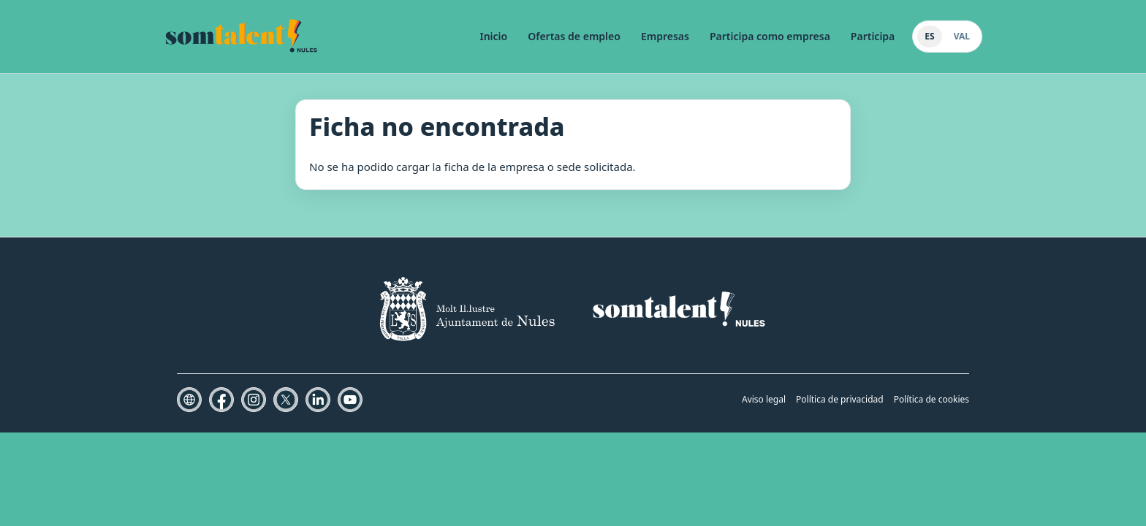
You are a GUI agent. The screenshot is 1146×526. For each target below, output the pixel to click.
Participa (873, 36)
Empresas (665, 36)
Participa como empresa (770, 36)
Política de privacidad (840, 399)
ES (929, 36)
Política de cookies (931, 399)
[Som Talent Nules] (241, 36)
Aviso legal (764, 399)
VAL (962, 36)
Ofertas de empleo (574, 36)
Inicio (494, 36)
